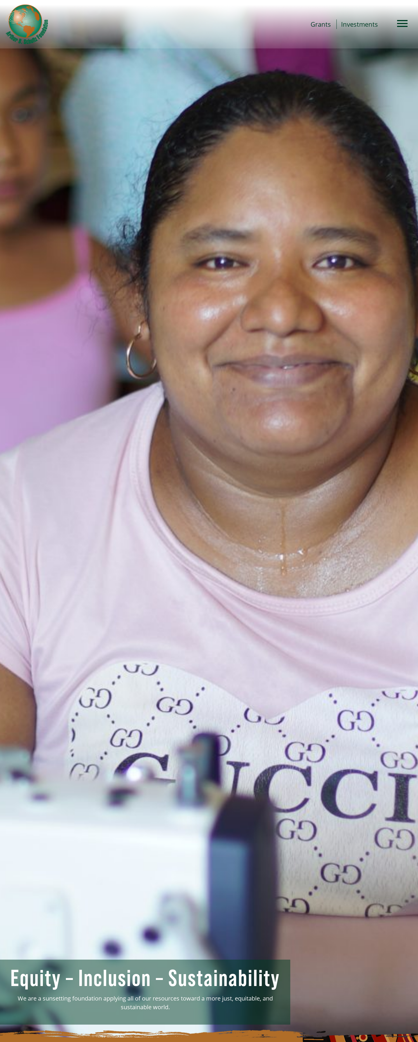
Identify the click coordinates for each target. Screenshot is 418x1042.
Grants (321, 24)
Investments (359, 24)
